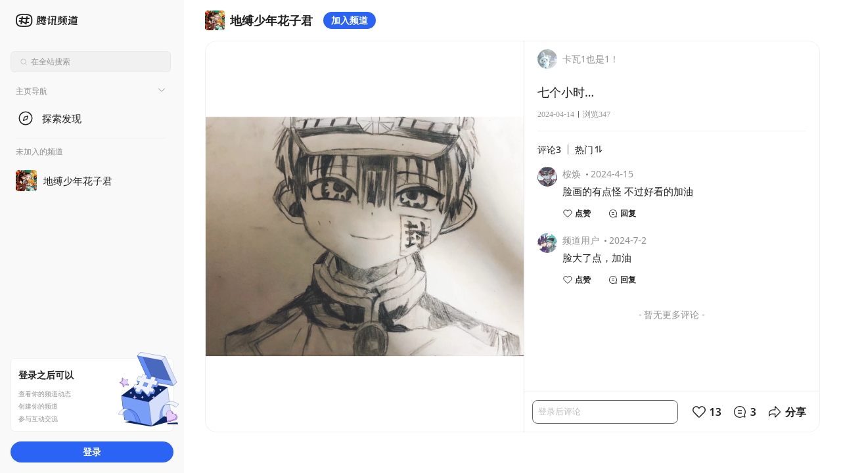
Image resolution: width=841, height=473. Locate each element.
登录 (92, 451)
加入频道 (349, 20)
